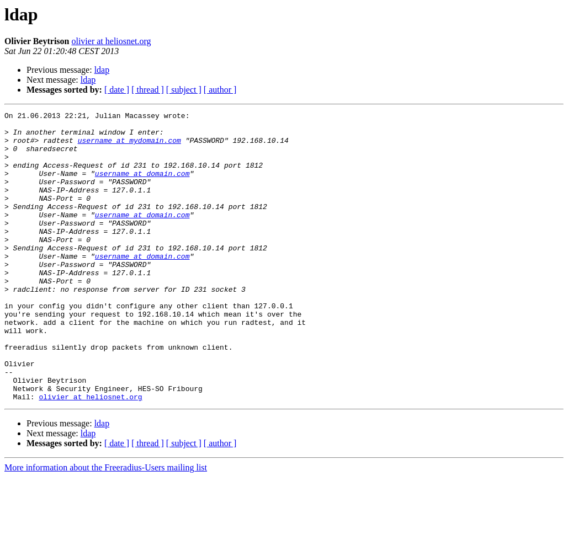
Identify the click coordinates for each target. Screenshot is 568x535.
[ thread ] (147, 89)
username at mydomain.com (129, 147)
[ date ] (116, 89)
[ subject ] (183, 89)
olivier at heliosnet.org (111, 41)
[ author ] (220, 89)
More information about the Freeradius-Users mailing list (105, 525)
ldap (102, 69)
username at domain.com (142, 186)
